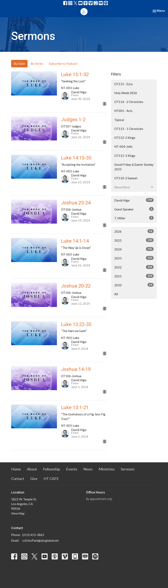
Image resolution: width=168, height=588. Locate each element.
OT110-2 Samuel (125, 178)
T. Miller (134, 218)
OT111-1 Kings (124, 155)
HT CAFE (51, 478)
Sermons (128, 469)
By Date (19, 63)
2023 (134, 258)
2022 (134, 267)
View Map (18, 513)
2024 (134, 249)
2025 (134, 240)
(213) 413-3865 (33, 535)
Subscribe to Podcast (63, 63)
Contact (17, 478)
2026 (134, 231)
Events (71, 469)
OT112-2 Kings (124, 137)
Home (16, 469)
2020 (134, 285)
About (32, 469)
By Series (37, 63)
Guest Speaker (134, 209)
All (116, 294)
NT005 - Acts (123, 111)
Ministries (107, 469)
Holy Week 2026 (125, 93)
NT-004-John (123, 146)
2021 (134, 276)
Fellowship (51, 469)
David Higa (134, 200)
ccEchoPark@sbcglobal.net (40, 540)
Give (33, 478)
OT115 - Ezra (123, 84)
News (88, 469)
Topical (119, 120)
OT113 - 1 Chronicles (128, 129)
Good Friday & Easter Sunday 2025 (134, 167)
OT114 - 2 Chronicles (128, 102)
